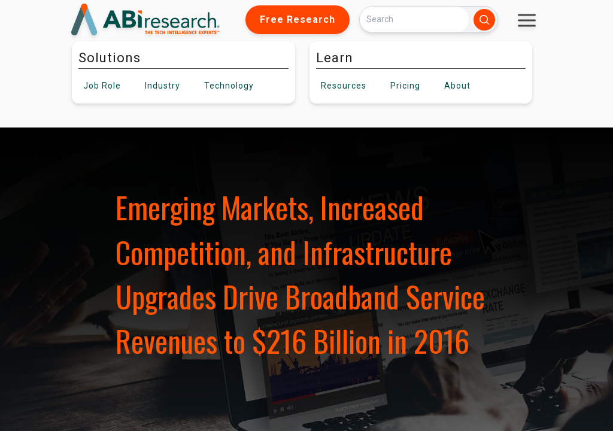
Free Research (297, 19)
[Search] (414, 19)
